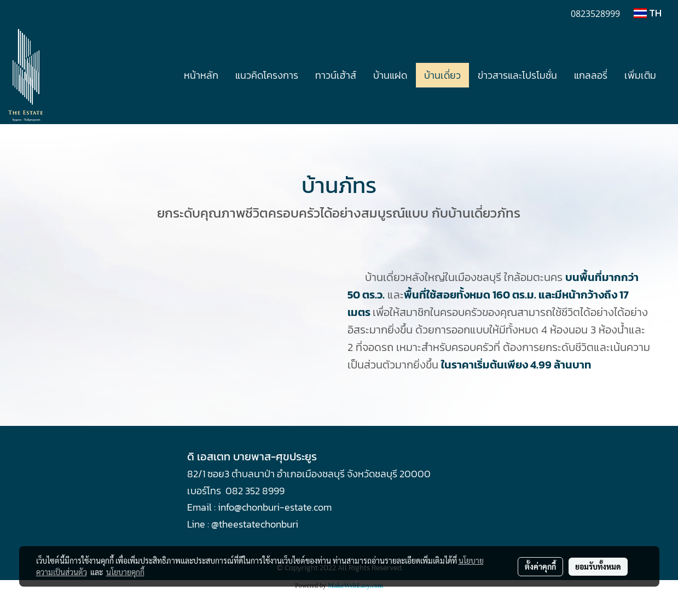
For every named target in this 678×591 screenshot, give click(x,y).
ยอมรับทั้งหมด (598, 566)
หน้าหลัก (201, 75)
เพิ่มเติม (640, 75)
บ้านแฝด (390, 75)
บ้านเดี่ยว (442, 75)
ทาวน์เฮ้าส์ (335, 75)
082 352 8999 (255, 490)
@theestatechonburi (254, 524)
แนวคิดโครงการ (266, 75)
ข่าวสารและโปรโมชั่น (517, 75)
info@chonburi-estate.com (275, 507)
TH (648, 12)
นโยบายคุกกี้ (125, 572)
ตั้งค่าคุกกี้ (540, 566)
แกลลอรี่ (590, 75)
